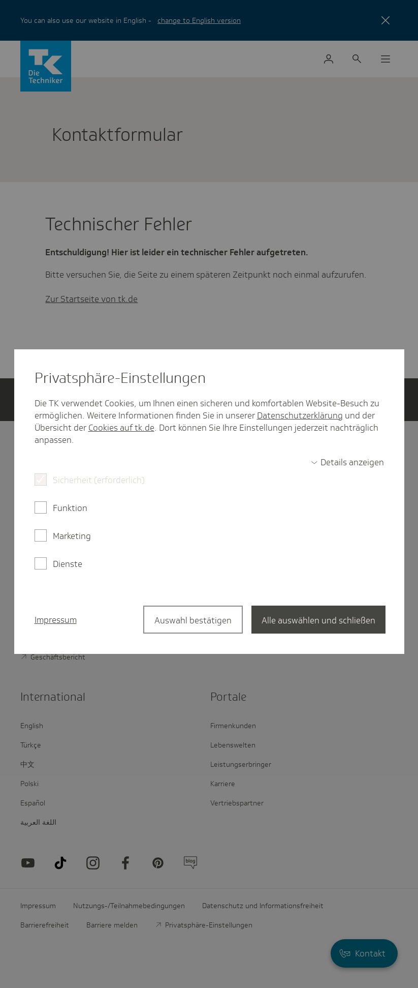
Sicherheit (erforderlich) (99, 480)
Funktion (70, 508)
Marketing (72, 536)
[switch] (347, 462)
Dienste (67, 564)
